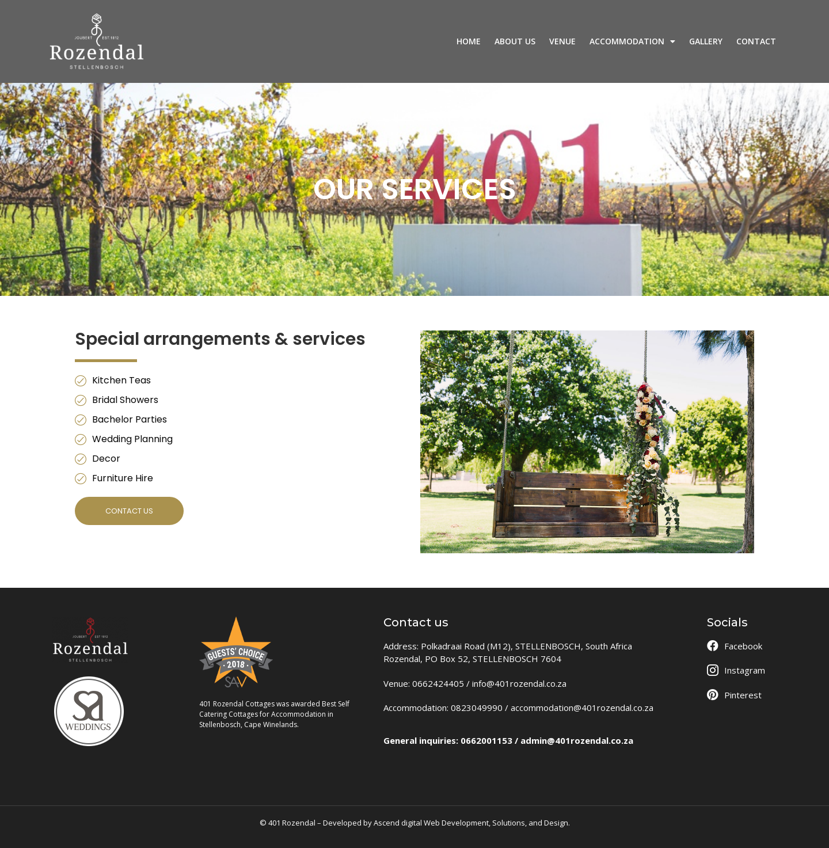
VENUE (562, 41)
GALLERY (705, 41)
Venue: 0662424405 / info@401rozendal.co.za (474, 683)
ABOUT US (515, 41)
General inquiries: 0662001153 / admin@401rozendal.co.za (508, 740)
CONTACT (756, 41)
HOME (469, 41)
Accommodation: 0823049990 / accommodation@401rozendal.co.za (518, 707)
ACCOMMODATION (632, 41)
